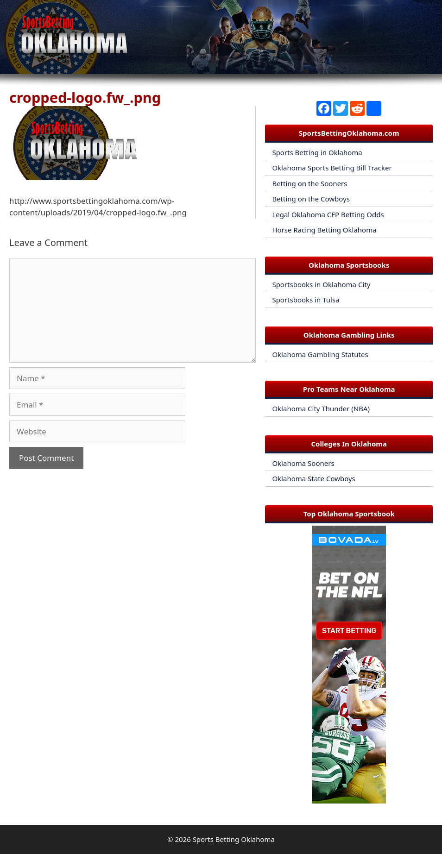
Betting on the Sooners (309, 183)
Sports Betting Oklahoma (234, 839)
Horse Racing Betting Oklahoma (324, 229)
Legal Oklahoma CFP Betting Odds (328, 214)
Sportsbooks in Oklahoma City (321, 284)
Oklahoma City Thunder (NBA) (321, 408)
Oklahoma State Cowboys (313, 478)
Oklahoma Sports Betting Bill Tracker (331, 167)
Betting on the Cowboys (310, 198)
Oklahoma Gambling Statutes (320, 354)
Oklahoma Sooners (303, 463)
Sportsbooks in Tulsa (305, 299)
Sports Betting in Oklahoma (317, 152)
